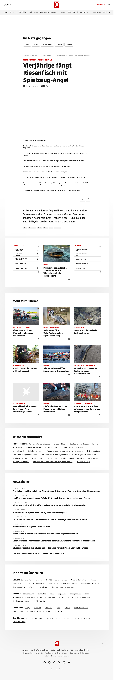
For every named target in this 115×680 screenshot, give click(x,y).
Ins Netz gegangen (46, 55)
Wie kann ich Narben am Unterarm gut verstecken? (52, 462)
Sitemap (52, 583)
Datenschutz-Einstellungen (79, 653)
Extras (12, 12)
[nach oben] (103, 643)
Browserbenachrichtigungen (60, 656)
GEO (69, 12)
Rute (50, 228)
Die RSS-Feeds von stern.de (56, 580)
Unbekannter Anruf (35, 451)
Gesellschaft (97, 12)
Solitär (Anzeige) (40, 601)
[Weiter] (109, 12)
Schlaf (39, 611)
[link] (109, 5)
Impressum (25, 650)
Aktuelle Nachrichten (79, 580)
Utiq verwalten (28, 653)
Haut (58, 608)
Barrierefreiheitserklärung (40, 650)
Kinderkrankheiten (81, 608)
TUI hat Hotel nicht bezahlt (39, 444)
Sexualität (49, 611)
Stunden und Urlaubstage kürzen (55, 455)
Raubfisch (57, 228)
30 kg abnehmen (37, 458)
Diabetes (37, 608)
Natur (77, 618)
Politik (105, 12)
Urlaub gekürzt (59, 444)
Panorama (26, 55)
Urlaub (73, 597)
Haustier (86, 618)
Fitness (67, 608)
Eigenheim (62, 594)
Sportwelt (59, 45)
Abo (101, 5)
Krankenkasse (30, 597)
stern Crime (84, 12)
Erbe (87, 594)
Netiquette (39, 653)
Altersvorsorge (28, 594)
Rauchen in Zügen (83, 462)
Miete (41, 597)
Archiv (93, 580)
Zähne (59, 611)
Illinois (45, 228)
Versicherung (85, 597)
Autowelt (69, 45)
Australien (42, 594)
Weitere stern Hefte (88, 583)
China (52, 594)
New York (51, 597)
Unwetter (50, 618)
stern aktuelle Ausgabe (68, 583)
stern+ (63, 12)
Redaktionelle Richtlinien (59, 650)
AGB (71, 650)
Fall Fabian (22, 12)
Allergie (27, 608)
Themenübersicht (38, 583)
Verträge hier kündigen (52, 653)
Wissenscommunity (20, 583)
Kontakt (46, 656)
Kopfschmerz (18, 611)
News (6, 12)
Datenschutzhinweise (82, 650)
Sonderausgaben (19, 587)
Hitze (69, 618)
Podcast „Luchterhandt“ (48, 12)
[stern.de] (56, 5)
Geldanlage (17, 597)
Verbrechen (38, 618)
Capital (75, 12)
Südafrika (62, 597)
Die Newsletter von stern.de (32, 580)
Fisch (39, 228)
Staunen (35, 45)
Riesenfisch (32, 228)
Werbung (65, 653)
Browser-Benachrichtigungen (63, 587)
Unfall (28, 618)
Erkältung (49, 608)
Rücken (30, 611)
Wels (25, 228)
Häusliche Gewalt (19, 622)
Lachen (27, 45)
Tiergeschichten (47, 45)
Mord (60, 618)
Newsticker (21, 482)
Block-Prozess (33, 12)
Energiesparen (75, 594)
